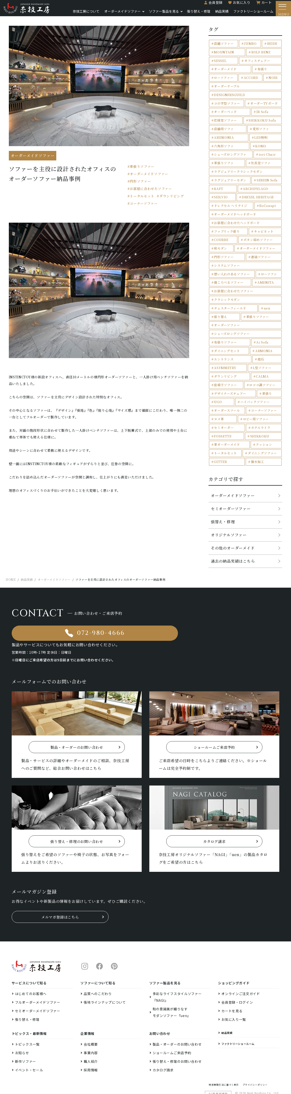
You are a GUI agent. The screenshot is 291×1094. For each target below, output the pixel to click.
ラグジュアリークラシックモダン (238, 165)
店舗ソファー (224, 46)
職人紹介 (91, 1038)
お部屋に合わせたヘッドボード (237, 215)
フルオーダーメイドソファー (37, 979)
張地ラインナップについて (105, 979)
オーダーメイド (225, 72)
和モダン (220, 241)
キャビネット (264, 224)
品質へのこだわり (98, 970)
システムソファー (227, 258)
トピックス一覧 (27, 1021)
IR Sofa (262, 105)
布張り (262, 72)
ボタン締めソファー (258, 232)
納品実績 (218, 14)
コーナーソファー (144, 206)
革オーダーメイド (227, 435)
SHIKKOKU (259, 427)
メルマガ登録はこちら (60, 894)
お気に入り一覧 (233, 996)
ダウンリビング (171, 198)
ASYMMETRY (225, 359)
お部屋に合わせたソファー (151, 191)
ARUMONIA (223, 131)
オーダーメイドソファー (118, 14)
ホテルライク (260, 418)
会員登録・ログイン (237, 979)
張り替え (220, 309)
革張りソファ (224, 156)
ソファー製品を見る (160, 14)
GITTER (220, 452)
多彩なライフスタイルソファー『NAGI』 (177, 974)
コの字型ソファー (227, 97)
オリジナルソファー (229, 526)
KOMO (260, 139)
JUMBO (250, 46)
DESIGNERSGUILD (264, 89)
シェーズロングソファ (230, 148)
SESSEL (220, 63)
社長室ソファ (260, 156)
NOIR (273, 80)
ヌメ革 (219, 410)
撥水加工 (257, 452)
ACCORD (251, 80)
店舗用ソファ (224, 122)
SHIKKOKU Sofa (262, 114)
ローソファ (269, 266)
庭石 (261, 351)
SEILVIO (272, 182)
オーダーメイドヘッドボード (235, 207)
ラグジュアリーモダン (230, 173)
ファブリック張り (226, 224)
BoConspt (268, 198)
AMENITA (266, 275)
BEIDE (272, 46)
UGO (218, 393)
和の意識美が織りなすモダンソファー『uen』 (172, 989)
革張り (267, 385)
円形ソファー (140, 184)
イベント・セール (29, 1047)
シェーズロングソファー (231, 326)
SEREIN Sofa (267, 173)
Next (182, 294)
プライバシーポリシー (264, 1062)
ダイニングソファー (262, 444)
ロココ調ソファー (262, 376)
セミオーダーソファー (231, 499)
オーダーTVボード (264, 97)
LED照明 (260, 131)
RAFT (218, 182)
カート (263, 5)
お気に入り (238, 5)
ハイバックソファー (255, 393)
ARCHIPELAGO (244, 182)
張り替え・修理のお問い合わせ (177, 1038)
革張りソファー (142, 169)
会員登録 (212, 5)
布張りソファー (225, 334)
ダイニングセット (227, 342)
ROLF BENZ (260, 55)
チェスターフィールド (230, 300)
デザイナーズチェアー (230, 385)
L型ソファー (262, 359)
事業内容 (91, 1029)
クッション (264, 435)
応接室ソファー (225, 114)
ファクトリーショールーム (249, 14)
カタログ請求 (163, 1047)
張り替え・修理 (195, 14)
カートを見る (231, 988)
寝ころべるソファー (228, 275)
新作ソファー (25, 1038)
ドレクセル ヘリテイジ (230, 198)
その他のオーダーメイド (233, 539)
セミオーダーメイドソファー (37, 988)
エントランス (224, 351)
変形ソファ (261, 122)
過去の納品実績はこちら (233, 552)
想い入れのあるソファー (232, 266)
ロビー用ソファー (256, 410)
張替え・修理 (223, 512)
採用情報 (91, 1047)
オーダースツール (227, 402)
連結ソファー (260, 249)
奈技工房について (82, 14)
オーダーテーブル (226, 89)
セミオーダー (224, 418)
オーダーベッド (225, 105)
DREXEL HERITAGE (229, 190)
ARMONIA (263, 342)
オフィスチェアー (257, 63)
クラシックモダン (227, 292)
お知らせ (22, 1029)
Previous (16, 294)
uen (267, 300)
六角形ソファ (224, 139)
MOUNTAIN (224, 55)
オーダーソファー (227, 317)
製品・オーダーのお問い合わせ (177, 1021)
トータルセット (142, 198)
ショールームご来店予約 (172, 1029)
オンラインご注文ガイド (240, 970)
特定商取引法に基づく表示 (227, 1062)
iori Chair (267, 148)
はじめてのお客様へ (31, 970)
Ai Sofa (262, 334)
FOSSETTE (222, 427)
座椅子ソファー (225, 376)
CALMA (262, 368)
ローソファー (223, 80)
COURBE (221, 232)
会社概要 (91, 1021)
